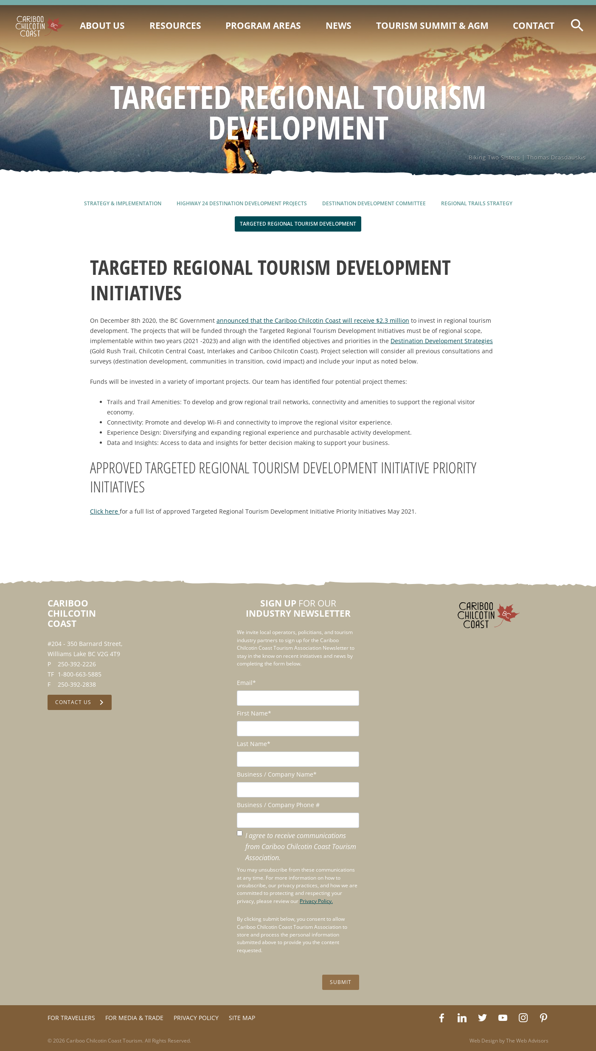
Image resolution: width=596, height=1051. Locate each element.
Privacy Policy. (316, 901)
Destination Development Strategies (442, 341)
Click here (105, 511)
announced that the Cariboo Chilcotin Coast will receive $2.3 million (312, 320)
